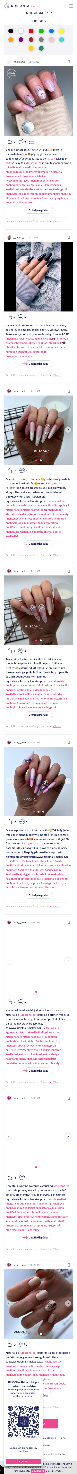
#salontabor (37, 514)
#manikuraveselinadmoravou (23, 172)
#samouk (62, 338)
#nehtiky (66, 193)
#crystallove (43, 874)
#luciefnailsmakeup (17, 514)
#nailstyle (25, 531)
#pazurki (46, 198)
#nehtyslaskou (14, 193)
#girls (41, 347)
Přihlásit (57, 221)
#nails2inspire (54, 527)
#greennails (13, 1032)
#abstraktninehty (16, 1058)
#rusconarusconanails (19, 356)
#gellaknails (37, 185)
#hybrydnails (60, 198)
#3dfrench (15, 861)
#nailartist (12, 536)
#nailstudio (12, 531)
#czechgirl (40, 351)
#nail (34, 523)
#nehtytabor (55, 509)
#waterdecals (29, 189)
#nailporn (11, 870)
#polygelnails (43, 505)
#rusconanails (14, 176)
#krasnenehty (14, 198)
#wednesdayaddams (30, 338)
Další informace (54, 1470)
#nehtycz (29, 193)
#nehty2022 (57, 1221)
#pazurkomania (31, 198)
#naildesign (26, 527)
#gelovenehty (33, 707)
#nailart (45, 172)
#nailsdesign (13, 1054)
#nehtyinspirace (49, 180)
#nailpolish (12, 1366)
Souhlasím (38, 1470)
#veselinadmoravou (17, 180)
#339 (8, 163)
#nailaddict (54, 531)
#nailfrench (12, 527)
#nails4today (55, 694)
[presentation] (9, 429)
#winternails (56, 681)
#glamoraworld (26, 202)
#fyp (45, 338)
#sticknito (42, 176)
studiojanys (19, 61)
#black (44, 343)
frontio (61, 1453)
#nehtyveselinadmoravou (31, 167)
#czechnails (60, 698)
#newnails (12, 338)
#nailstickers (13, 189)
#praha (60, 347)
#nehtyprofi (60, 189)
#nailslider (33, 690)
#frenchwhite (57, 501)
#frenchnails (13, 505)
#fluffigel (43, 1032)
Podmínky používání (46, 1437)
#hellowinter (45, 685)
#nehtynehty (13, 185)
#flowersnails (53, 185)
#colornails (12, 874)
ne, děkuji (23, 1461)
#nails (11, 167)
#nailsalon (28, 1063)
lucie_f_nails (19, 391)
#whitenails (28, 505)
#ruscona (56, 172)
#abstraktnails (28, 1032)
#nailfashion (39, 531)
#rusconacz (29, 176)
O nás (63, 1437)
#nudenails (27, 1212)
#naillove (39, 527)
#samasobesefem (30, 343)
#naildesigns (47, 690)
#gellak (25, 185)
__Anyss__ (18, 237)
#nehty (64, 514)
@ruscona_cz (33, 163)
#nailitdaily (58, 1374)
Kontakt (46, 1444)
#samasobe (12, 343)
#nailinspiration (35, 1366)
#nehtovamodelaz (55, 1383)
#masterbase (44, 189)
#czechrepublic (25, 351)
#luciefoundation (47, 1036)
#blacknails (55, 343)
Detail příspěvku (36, 210)
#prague (10, 351)
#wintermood (29, 685)
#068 (52, 158)
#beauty (33, 347)
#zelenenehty (14, 1050)
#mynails (11, 202)
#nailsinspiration (48, 523)
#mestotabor (52, 514)
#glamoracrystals (46, 865)
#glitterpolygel (60, 505)
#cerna (24, 347)
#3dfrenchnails (30, 861)
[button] (36, 460)
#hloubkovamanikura (47, 193)
